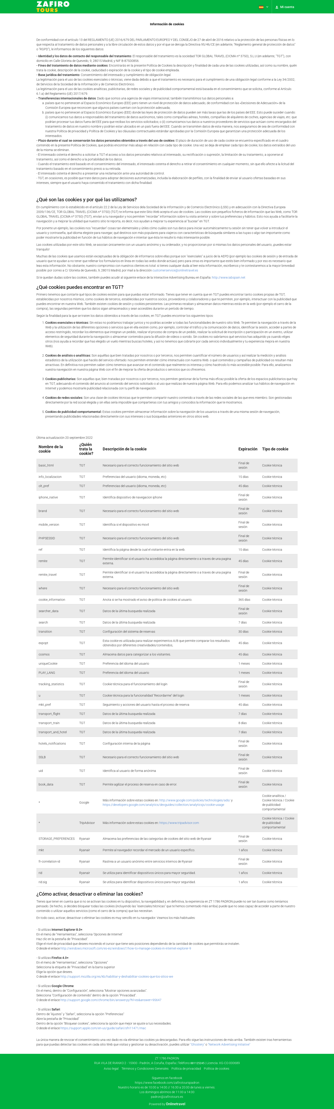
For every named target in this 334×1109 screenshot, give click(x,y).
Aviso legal (111, 1068)
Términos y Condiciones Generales (145, 1068)
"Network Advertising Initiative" (229, 1044)
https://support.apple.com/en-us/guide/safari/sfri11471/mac (103, 1028)
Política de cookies (216, 1068)
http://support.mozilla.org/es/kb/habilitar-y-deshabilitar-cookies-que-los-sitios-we (117, 976)
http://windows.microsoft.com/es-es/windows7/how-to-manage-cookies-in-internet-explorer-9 (126, 948)
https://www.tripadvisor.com (179, 823)
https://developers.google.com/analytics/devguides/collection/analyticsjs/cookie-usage (163, 805)
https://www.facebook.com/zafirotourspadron (167, 1082)
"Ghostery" (197, 1044)
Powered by (167, 1104)
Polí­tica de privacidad (186, 1068)
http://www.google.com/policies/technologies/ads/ (194, 800)
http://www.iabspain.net (228, 277)
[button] (263, 6)
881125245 (197, 1063)
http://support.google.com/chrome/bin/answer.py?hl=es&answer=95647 (111, 1000)
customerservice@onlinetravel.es (175, 270)
